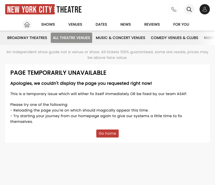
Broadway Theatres (27, 37)
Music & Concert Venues (120, 37)
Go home (107, 133)
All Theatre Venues (71, 37)
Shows (48, 24)
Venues (75, 24)
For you (181, 24)
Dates (101, 24)
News (126, 24)
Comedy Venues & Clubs (174, 37)
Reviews (152, 24)
